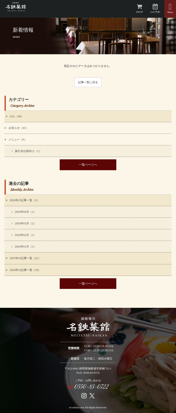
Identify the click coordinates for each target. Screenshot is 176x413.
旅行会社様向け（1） (27, 151)
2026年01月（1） (24, 246)
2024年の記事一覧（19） (23, 270)
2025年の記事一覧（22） (23, 258)
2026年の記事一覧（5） (22, 200)
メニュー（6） (15, 139)
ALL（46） (14, 116)
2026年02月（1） (24, 235)
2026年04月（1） (24, 211)
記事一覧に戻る (88, 82)
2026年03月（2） (24, 223)
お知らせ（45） (16, 128)
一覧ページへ (88, 164)
